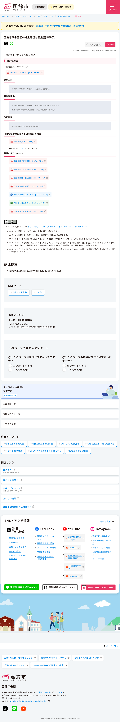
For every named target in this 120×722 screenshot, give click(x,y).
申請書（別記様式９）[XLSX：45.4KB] (29, 203)
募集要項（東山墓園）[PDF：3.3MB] (28, 161)
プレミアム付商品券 (70, 443)
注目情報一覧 (9, 404)
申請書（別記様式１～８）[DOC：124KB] (31, 194)
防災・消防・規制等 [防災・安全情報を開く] (61, 7)
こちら (21, 148)
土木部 (39, 292)
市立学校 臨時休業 (13, 450)
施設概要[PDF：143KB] (23, 141)
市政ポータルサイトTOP (24, 16)
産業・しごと (49, 16)
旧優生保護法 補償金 (78, 450)
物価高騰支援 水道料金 (42, 443)
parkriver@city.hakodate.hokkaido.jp (36, 326)
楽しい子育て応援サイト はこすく (45, 450)
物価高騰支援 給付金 (14, 443)
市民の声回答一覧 (11, 413)
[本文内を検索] (100, 44)
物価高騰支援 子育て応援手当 (100, 443)
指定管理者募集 (20, 292)
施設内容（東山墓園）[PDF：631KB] (29, 169)
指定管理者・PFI (64, 16)
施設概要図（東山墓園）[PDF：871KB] (30, 178)
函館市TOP (6, 16)
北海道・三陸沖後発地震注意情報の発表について (60, 25)
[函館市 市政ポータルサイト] (16, 7)
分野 (38, 16)
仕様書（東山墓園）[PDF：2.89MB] (28, 186)
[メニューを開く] (113, 7)
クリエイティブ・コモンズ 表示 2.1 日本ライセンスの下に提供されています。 (59, 226)
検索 (112, 44)
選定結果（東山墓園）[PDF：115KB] (25, 72)
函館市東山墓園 (17, 270)
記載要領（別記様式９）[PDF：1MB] (29, 211)
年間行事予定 (9, 423)
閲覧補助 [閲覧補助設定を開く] (40, 7)
